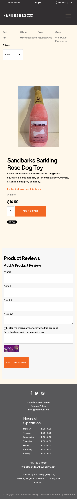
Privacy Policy (38, 406)
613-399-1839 (38, 463)
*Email (7, 286)
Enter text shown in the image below (24, 332)
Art (4, 38)
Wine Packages (28, 38)
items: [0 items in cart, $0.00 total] (63, 3)
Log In (38, 3)
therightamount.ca (38, 410)
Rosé (40, 32)
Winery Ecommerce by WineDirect (58, 495)
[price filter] (13, 55)
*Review (8, 314)
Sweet (58, 32)
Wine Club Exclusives (61, 40)
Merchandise (45, 38)
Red (5, 32)
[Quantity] (10, 211)
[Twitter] (36, 393)
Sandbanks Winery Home (18, 15)
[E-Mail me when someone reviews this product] (5, 329)
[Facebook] (31, 393)
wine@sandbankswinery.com (38, 467)
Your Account (14, 3)
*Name (7, 272)
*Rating (8, 300)
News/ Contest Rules (38, 403)
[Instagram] (42, 393)
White (23, 32)
